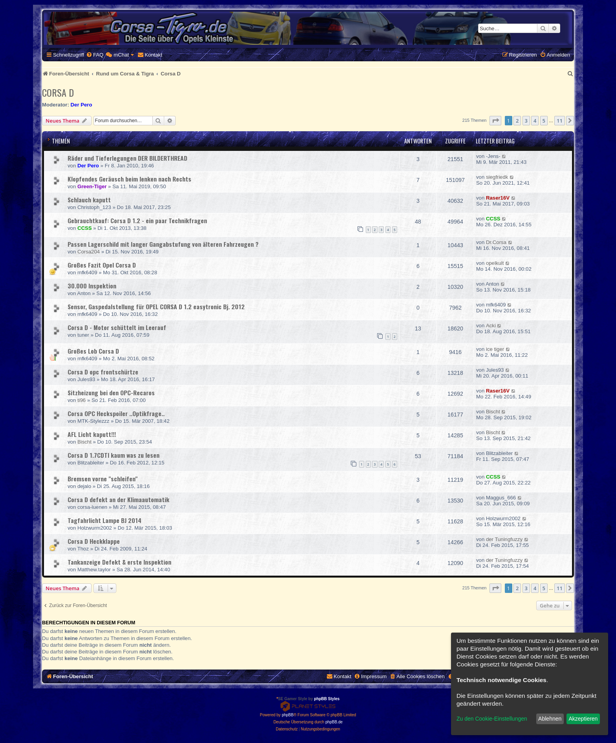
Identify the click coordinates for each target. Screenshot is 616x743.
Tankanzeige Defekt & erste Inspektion (119, 562)
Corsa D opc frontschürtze (103, 371)
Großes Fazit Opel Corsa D (102, 265)
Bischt (493, 412)
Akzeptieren (583, 718)
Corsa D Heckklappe (94, 541)
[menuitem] (94, 55)
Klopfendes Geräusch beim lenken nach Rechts (129, 178)
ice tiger (495, 349)
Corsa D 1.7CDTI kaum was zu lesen (114, 455)
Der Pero (81, 105)
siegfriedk (497, 177)
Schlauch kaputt (89, 199)
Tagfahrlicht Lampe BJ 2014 (104, 520)
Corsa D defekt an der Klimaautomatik (118, 499)
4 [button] (535, 120)
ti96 (81, 400)
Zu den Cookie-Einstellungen (491, 718)
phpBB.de (334, 722)
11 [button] (560, 120)
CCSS (84, 228)
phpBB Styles (326, 699)
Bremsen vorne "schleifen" (103, 478)
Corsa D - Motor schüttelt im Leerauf (117, 327)
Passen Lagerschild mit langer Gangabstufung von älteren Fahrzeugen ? (163, 244)
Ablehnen (549, 718)
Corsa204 (88, 252)
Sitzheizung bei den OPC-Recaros (111, 392)
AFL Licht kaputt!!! (92, 434)
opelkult (495, 263)
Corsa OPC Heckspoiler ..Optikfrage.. (116, 413)
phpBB (287, 715)
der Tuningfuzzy (504, 539)
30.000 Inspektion (92, 285)
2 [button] (517, 120)
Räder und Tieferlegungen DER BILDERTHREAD (127, 158)
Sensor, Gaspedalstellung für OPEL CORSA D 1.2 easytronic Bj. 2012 (156, 306)
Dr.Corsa (496, 242)
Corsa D (58, 92)
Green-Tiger (92, 186)
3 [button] (526, 120)
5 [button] (544, 120)
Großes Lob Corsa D (93, 351)
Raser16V (498, 198)
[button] (495, 120)
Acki (491, 325)
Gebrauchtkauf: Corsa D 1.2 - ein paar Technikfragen (137, 220)
